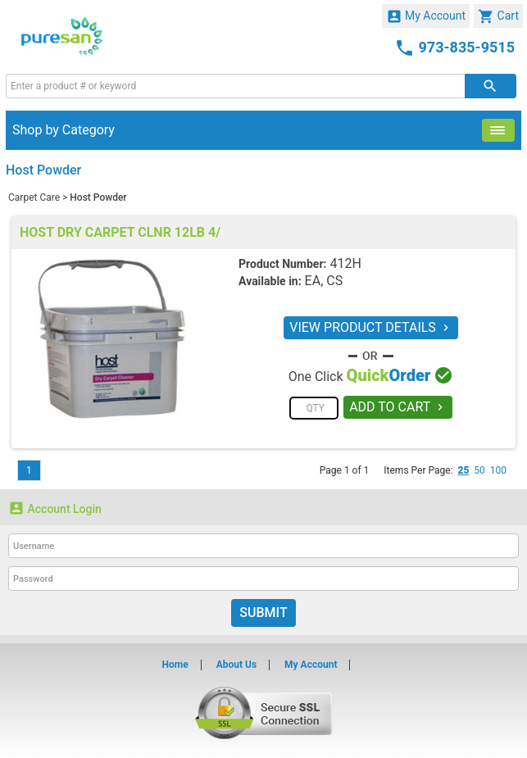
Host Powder (98, 197)
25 (463, 470)
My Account (426, 16)
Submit (263, 612)
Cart (498, 16)
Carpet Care (34, 197)
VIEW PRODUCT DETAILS (370, 327)
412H (345, 263)
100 (498, 470)
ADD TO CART (398, 407)
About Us (236, 664)
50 (479, 470)
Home (175, 664)
